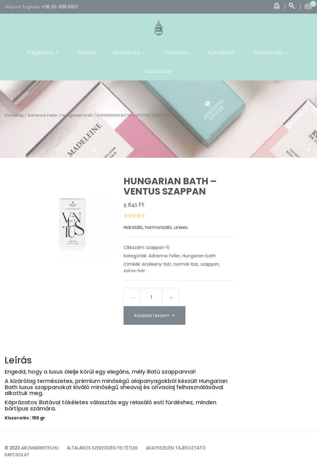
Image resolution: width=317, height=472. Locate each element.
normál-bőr (185, 264)
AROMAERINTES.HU (40, 448)
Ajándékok (221, 52)
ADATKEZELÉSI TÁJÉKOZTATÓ (176, 448)
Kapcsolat (158, 71)
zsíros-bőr (134, 271)
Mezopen (177, 52)
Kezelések (130, 52)
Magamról (43, 52)
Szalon (86, 52)
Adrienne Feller (43, 115)
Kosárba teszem (151, 315)
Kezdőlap (14, 115)
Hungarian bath (77, 115)
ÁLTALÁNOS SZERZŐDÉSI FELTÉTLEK (102, 448)
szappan (210, 264)
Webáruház (271, 52)
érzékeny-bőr (156, 264)
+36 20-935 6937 (60, 7)
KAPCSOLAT (17, 455)
